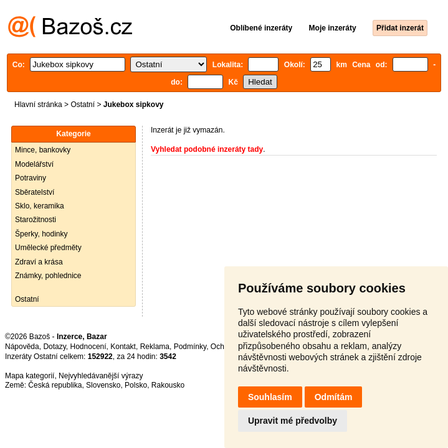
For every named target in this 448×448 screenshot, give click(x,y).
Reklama (154, 346)
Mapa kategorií (29, 375)
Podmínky (190, 346)
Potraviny (30, 178)
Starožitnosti (35, 219)
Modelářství (34, 164)
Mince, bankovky (42, 150)
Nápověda (22, 346)
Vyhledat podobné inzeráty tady (207, 149)
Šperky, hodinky (41, 234)
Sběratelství (34, 192)
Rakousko (167, 385)
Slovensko (103, 385)
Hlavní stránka (38, 104)
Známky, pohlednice (48, 275)
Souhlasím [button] (270, 397)
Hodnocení (88, 346)
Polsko (136, 385)
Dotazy (54, 346)
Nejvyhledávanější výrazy (101, 375)
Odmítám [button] (334, 397)
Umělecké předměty (48, 247)
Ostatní (82, 104)
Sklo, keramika (39, 206)
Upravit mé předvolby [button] (292, 421)
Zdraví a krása (39, 262)
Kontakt (123, 346)
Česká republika (55, 385)
